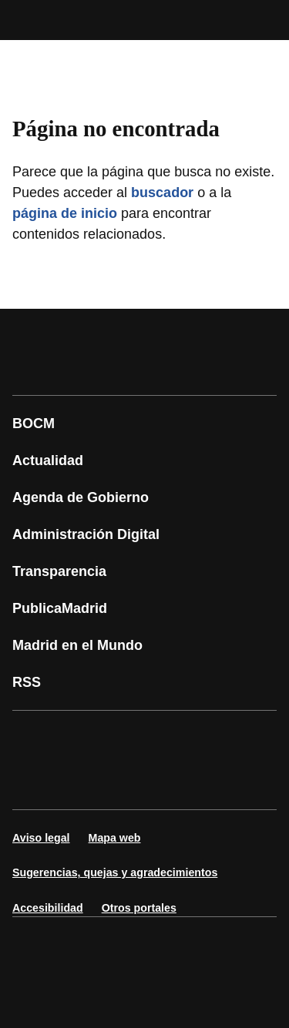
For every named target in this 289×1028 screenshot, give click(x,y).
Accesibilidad (47, 908)
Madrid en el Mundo (77, 645)
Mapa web (115, 838)
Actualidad (47, 460)
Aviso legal (41, 838)
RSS (26, 682)
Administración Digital (86, 534)
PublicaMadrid (59, 608)
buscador (162, 192)
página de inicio (64, 213)
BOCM (33, 423)
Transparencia (59, 571)
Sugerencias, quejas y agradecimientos (114, 872)
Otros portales (139, 908)
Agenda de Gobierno (80, 497)
